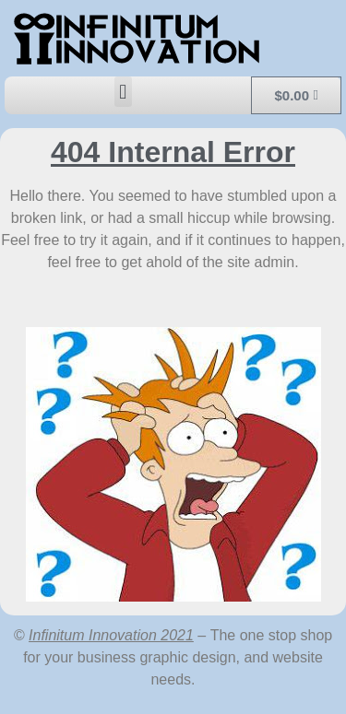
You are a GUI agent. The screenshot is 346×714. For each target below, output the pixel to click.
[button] (123, 91)
